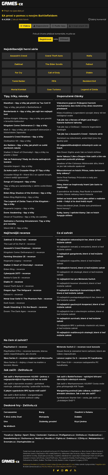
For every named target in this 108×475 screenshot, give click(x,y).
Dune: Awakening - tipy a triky (19, 213)
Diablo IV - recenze (13, 282)
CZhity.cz (82, 438)
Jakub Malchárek (20, 19)
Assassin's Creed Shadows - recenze (22, 248)
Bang (41, 412)
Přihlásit (64, 39)
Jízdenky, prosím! (48, 421)
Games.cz (53, 435)
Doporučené (40, 26)
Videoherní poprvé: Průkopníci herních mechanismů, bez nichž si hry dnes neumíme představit (80, 106)
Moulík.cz (50, 438)
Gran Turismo (54, 89)
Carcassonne (10, 412)
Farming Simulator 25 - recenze (20, 256)
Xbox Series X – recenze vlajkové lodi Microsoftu (28, 358)
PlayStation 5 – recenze (15, 347)
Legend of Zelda (89, 89)
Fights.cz (60, 438)
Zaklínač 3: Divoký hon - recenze (20, 240)
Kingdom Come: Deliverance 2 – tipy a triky (25, 125)
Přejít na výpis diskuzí (13, 11)
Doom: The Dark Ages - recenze (20, 311)
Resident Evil (89, 81)
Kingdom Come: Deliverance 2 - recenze (24, 252)
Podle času (59, 26)
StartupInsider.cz (25, 442)
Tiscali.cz (8, 435)
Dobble (78, 417)
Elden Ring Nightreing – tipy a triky (21, 197)
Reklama (26, 464)
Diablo (89, 73)
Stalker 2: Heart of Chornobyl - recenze (23, 265)
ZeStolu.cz (81, 435)
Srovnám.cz (10, 442)
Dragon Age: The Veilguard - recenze (22, 290)
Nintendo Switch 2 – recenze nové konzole (78, 347)
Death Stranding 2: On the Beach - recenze (25, 307)
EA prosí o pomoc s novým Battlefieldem (29, 15)
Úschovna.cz (27, 438)
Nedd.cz (39, 438)
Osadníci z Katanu (84, 412)
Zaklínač (18, 64)
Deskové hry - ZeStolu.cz (20, 405)
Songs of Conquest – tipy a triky (20, 182)
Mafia (89, 56)
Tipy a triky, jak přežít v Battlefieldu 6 (22, 107)
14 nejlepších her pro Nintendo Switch (76, 279)
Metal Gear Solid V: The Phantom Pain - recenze (28, 299)
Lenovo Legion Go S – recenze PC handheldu (79, 358)
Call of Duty (54, 73)
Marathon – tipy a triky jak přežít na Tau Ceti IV (27, 103)
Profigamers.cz (67, 435)
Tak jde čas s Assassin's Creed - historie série (80, 134)
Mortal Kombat (18, 89)
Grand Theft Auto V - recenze (19, 286)
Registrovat (45, 39)
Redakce (34, 464)
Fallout (89, 64)
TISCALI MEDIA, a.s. (49, 467)
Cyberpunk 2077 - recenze (17, 273)
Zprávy (18, 435)
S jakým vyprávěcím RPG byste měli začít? (25, 391)
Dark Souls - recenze (14, 303)
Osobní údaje (51, 464)
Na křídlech (9, 426)
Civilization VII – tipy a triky (17, 141)
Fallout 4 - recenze (13, 294)
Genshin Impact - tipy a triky (18, 166)
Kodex (59, 464)
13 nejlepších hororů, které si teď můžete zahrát (81, 268)
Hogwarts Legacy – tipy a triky (19, 208)
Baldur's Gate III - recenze (17, 278)
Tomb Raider (18, 81)
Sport (25, 435)
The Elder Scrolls (54, 64)
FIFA (54, 81)
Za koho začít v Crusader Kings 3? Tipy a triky (27, 170)
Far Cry (18, 73)
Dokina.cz (72, 438)
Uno (6, 421)
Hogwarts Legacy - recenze (18, 261)
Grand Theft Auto (54, 56)
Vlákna (25, 26)
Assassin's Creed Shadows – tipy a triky (23, 137)
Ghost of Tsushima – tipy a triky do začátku (25, 217)
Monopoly (44, 417)
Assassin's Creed (18, 56)
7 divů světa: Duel (13, 417)
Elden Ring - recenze (14, 269)
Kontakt (66, 464)
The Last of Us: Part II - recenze (19, 244)
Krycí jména (81, 421)
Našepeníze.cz (96, 438)
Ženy (32, 435)
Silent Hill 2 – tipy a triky (16, 228)
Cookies (42, 464)
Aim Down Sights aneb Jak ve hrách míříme (79, 152)
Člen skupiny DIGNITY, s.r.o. (67, 467)
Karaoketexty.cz (12, 438)
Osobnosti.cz (94, 435)
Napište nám (101, 464)
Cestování (42, 435)
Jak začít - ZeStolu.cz (18, 369)
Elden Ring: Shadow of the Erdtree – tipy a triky (27, 193)
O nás (72, 464)
